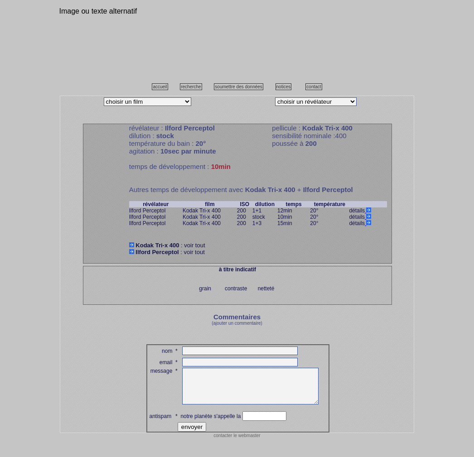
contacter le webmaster (236, 442)
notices (283, 86)
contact (313, 86)
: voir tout (167, 245)
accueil (160, 86)
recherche (191, 86)
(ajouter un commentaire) (237, 323)
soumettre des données (238, 86)
